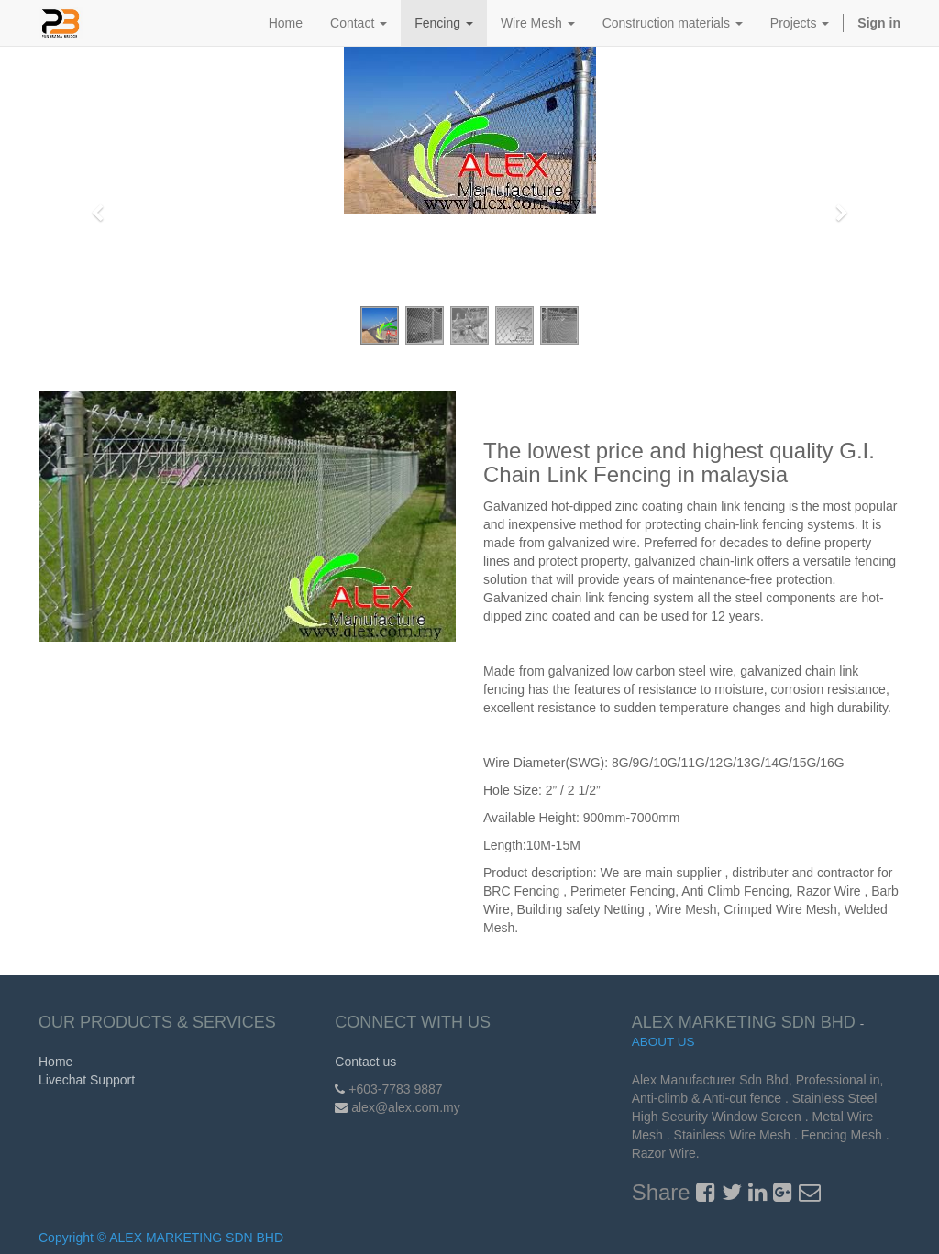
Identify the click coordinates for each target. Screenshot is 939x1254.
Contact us (365, 1061)
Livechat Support (87, 1079)
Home (55, 1061)
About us (663, 1042)
